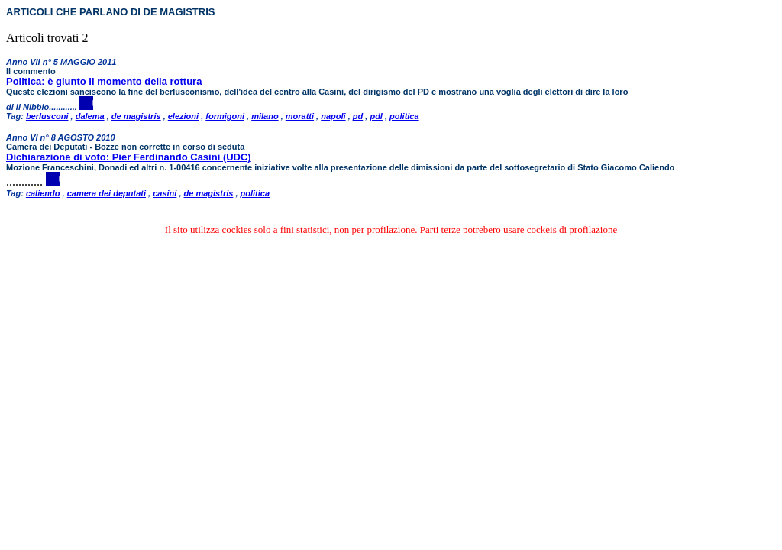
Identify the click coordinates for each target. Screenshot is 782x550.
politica (404, 116)
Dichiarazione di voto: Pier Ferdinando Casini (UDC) (128, 157)
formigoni (224, 116)
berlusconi (47, 116)
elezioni (183, 116)
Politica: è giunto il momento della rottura (104, 81)
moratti (300, 116)
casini (164, 193)
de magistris (136, 116)
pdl (376, 116)
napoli (333, 116)
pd (358, 116)
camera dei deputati (106, 193)
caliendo (43, 193)
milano (264, 116)
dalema (90, 116)
